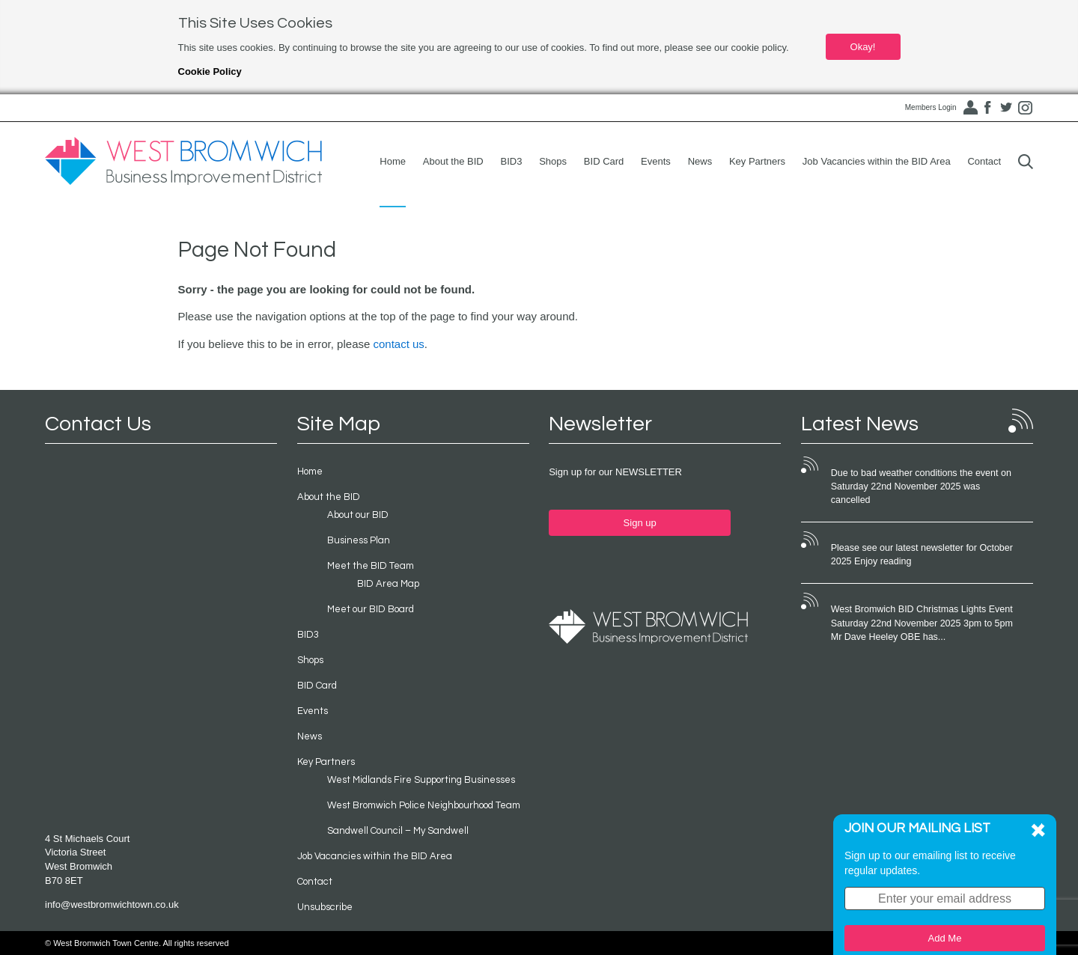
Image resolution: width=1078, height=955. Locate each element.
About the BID (453, 161)
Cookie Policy (210, 71)
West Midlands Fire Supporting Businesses (421, 780)
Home (393, 161)
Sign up (640, 522)
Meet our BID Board (370, 609)
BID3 (512, 161)
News (700, 161)
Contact (984, 161)
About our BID (358, 515)
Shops (553, 161)
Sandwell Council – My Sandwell (398, 831)
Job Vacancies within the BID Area (877, 161)
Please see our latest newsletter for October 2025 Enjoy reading (922, 555)
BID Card (604, 161)
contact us (398, 344)
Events (656, 161)
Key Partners (757, 161)
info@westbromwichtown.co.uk (112, 904)
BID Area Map (388, 584)
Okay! (863, 46)
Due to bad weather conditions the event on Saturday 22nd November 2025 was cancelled (921, 486)
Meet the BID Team (370, 566)
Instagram (1025, 107)
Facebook (987, 107)
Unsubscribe (325, 907)
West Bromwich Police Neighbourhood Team (423, 805)
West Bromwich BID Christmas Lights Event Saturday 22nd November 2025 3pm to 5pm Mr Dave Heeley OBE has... (924, 622)
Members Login (931, 107)
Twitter (1006, 107)
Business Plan (358, 540)
